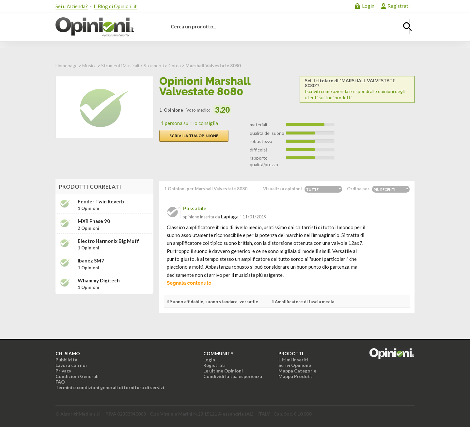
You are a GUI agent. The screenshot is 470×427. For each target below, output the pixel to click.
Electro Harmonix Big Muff (108, 241)
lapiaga (230, 216)
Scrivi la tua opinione (193, 135)
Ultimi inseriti (293, 359)
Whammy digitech (99, 280)
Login (368, 6)
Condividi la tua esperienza (232, 376)
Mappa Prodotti (296, 376)
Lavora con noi (71, 365)
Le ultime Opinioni (223, 370)
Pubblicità (66, 359)
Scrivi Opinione (294, 365)
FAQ (60, 382)
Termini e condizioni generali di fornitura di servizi (109, 387)
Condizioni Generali (77, 376)
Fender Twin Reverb (101, 201)
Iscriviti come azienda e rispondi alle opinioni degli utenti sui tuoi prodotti (357, 89)
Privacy (63, 370)
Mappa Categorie (297, 370)
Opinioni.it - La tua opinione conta (106, 27)
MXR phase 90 (94, 221)
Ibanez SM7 (91, 260)
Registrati (398, 6)
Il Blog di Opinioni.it (115, 6)
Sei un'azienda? (71, 6)
